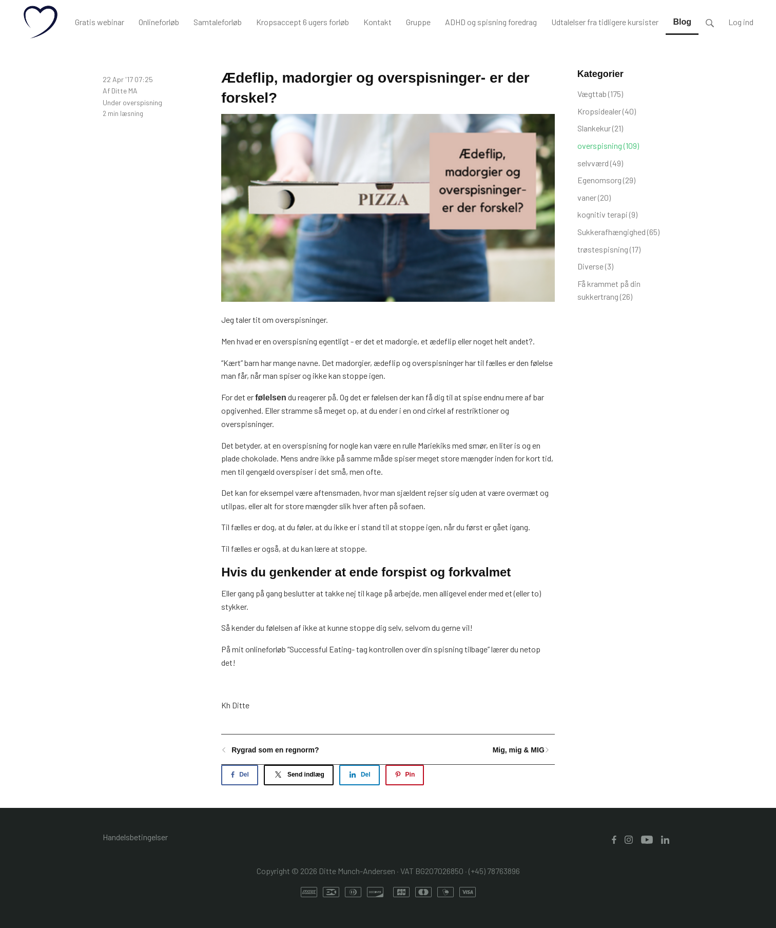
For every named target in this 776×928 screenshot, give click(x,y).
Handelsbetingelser (135, 837)
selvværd (600, 163)
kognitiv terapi (607, 214)
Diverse (595, 266)
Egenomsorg (606, 180)
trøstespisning (609, 249)
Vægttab (600, 94)
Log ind (740, 22)
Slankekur (600, 128)
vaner (594, 197)
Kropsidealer (606, 111)
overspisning (142, 102)
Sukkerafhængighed (618, 232)
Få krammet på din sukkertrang (609, 290)
